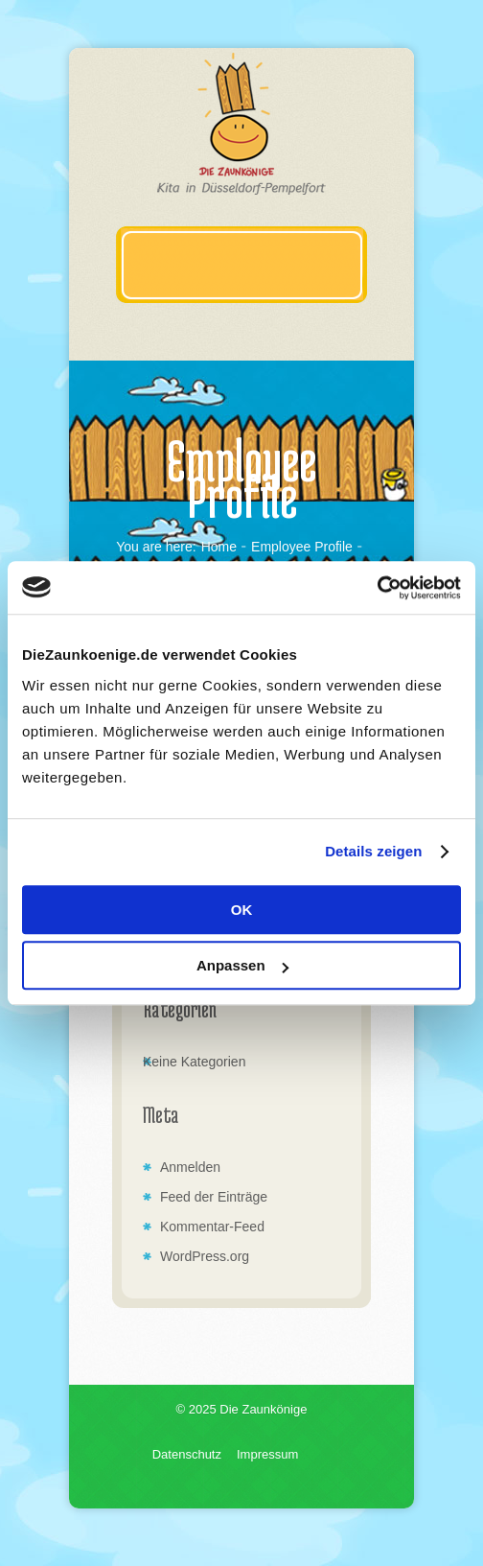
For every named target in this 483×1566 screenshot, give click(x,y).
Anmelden (190, 1167)
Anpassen (242, 965)
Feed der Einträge (213, 1196)
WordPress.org (204, 1256)
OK (242, 909)
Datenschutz (186, 1454)
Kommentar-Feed (212, 1226)
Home (219, 546)
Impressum (267, 1454)
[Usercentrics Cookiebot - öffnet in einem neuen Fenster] (377, 587)
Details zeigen (373, 851)
